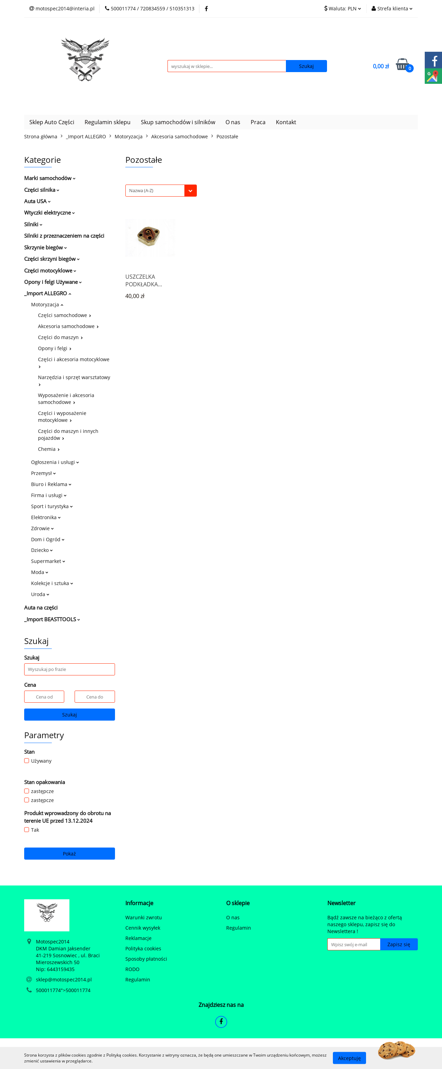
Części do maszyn (60, 337)
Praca (258, 122)
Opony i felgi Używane (53, 281)
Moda (39, 572)
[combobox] (161, 191)
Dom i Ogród (48, 539)
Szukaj (69, 714)
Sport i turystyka (52, 506)
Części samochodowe (64, 315)
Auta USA (37, 201)
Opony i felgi (54, 348)
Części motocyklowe (50, 270)
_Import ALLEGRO (47, 293)
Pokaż (69, 853)
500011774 (48, 990)
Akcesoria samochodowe (68, 326)
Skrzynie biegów (45, 247)
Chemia (49, 449)
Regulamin (137, 979)
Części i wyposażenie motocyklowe (62, 416)
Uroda (40, 594)
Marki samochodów (50, 178)
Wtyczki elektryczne (49, 212)
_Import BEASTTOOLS (52, 619)
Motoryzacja (47, 304)
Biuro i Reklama (51, 484)
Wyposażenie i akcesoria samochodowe (66, 398)
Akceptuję (349, 1058)
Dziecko (42, 550)
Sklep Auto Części (51, 122)
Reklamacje (138, 938)
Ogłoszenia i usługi (55, 462)
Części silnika (41, 189)
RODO (132, 969)
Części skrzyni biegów (52, 258)
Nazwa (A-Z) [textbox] (141, 190)
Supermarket (48, 561)
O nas (232, 122)
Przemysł (43, 473)
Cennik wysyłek (142, 927)
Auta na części (41, 607)
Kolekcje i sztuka (52, 583)
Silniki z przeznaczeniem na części (64, 235)
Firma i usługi (49, 495)
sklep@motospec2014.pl (64, 979)
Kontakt (286, 122)
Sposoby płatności (146, 959)
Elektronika (46, 517)
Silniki (33, 224)
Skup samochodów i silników (178, 122)
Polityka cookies (143, 948)
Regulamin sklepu (108, 122)
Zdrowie (42, 528)
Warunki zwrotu (143, 917)
